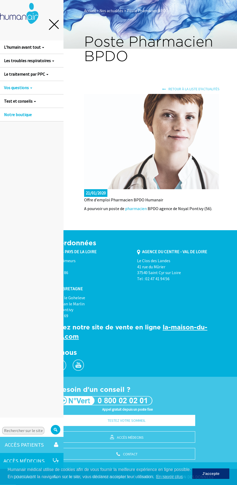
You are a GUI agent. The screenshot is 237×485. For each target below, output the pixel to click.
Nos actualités (111, 10)
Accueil (90, 10)
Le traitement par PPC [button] (26, 74)
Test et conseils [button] (20, 101)
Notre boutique (18, 114)
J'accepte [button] (211, 474)
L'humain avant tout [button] (24, 47)
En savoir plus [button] (169, 476)
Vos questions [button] (18, 87)
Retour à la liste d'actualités (191, 89)
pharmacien (136, 208)
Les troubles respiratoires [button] (29, 60)
